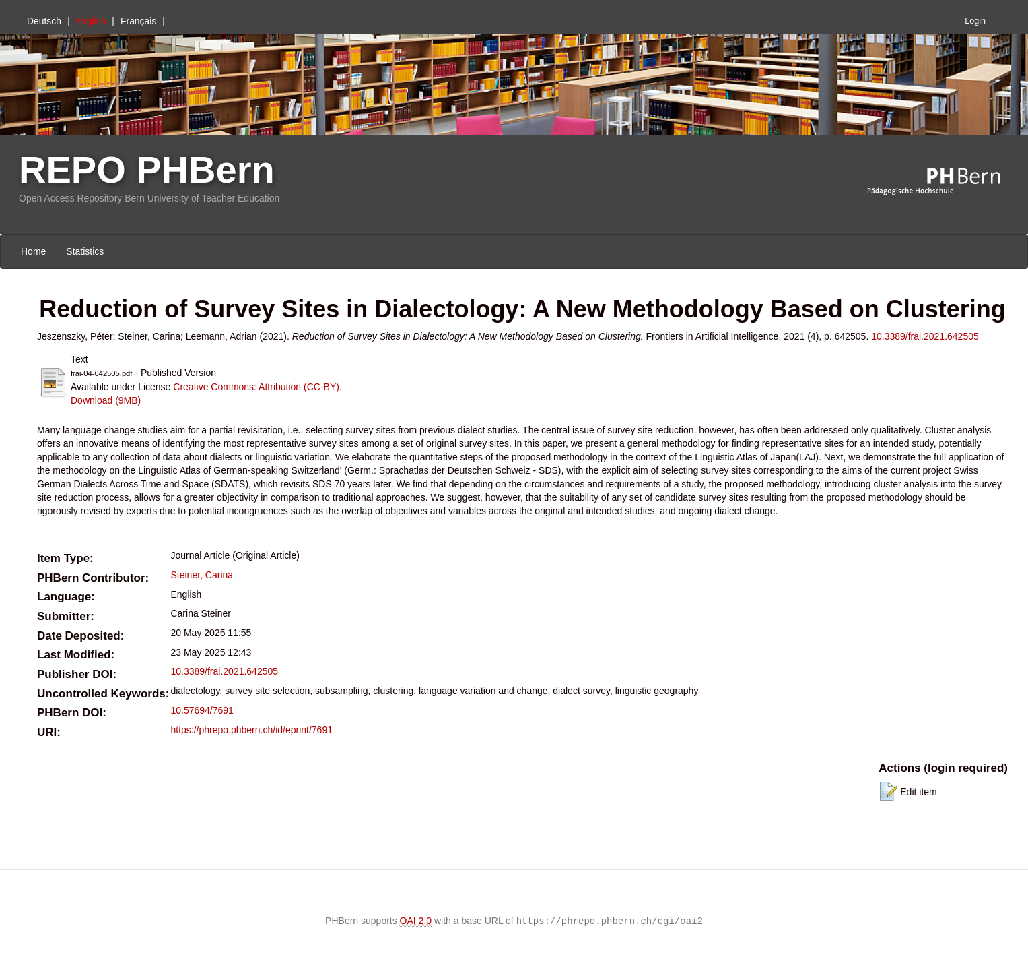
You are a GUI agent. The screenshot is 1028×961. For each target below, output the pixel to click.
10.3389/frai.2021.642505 (925, 336)
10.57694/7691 (201, 710)
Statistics (85, 251)
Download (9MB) (106, 400)
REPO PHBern (147, 169)
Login (975, 21)
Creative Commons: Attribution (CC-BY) (256, 386)
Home (33, 251)
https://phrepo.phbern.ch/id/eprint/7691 (251, 729)
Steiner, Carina (201, 574)
